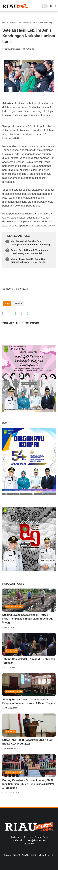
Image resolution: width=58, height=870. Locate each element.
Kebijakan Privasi (36, 840)
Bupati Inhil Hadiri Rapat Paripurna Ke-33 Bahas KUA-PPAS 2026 (27, 741)
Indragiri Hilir (14, 607)
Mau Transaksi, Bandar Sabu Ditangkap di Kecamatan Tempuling (30, 243)
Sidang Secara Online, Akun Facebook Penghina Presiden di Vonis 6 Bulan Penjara (28, 701)
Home (5, 23)
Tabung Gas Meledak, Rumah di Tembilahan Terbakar (28, 661)
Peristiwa (11, 651)
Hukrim (13, 23)
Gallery (10, 732)
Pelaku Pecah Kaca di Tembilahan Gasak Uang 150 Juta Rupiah (29, 252)
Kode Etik (17, 840)
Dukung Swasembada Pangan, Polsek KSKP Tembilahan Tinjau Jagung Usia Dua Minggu (27, 618)
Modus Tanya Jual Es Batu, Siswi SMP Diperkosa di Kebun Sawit (29, 261)
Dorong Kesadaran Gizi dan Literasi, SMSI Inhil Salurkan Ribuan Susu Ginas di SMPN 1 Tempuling (28, 784)
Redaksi (14, 837)
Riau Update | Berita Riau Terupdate (38, 855)
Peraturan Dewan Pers (36, 837)
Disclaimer (29, 843)
